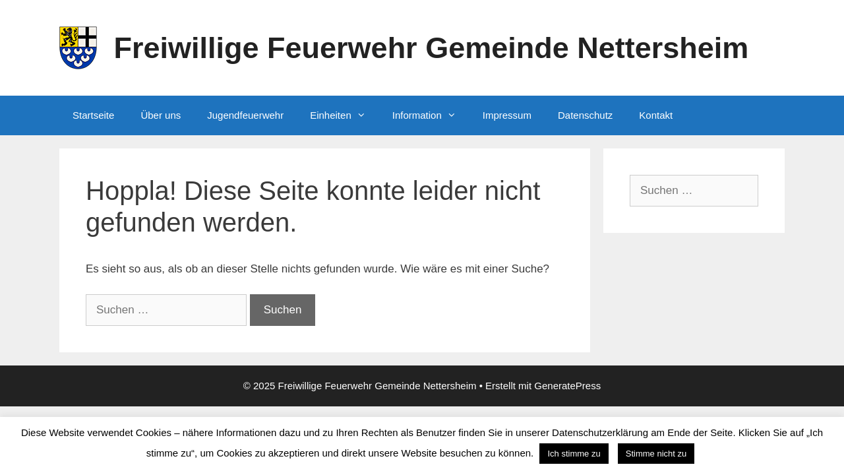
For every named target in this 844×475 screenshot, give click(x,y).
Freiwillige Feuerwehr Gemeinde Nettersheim (431, 48)
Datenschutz (585, 115)
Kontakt (656, 115)
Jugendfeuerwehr (245, 115)
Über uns (160, 115)
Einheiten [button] (344, 115)
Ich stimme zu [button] (573, 454)
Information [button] (430, 115)
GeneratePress (567, 385)
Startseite (93, 115)
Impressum (507, 115)
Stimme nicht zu (656, 454)
